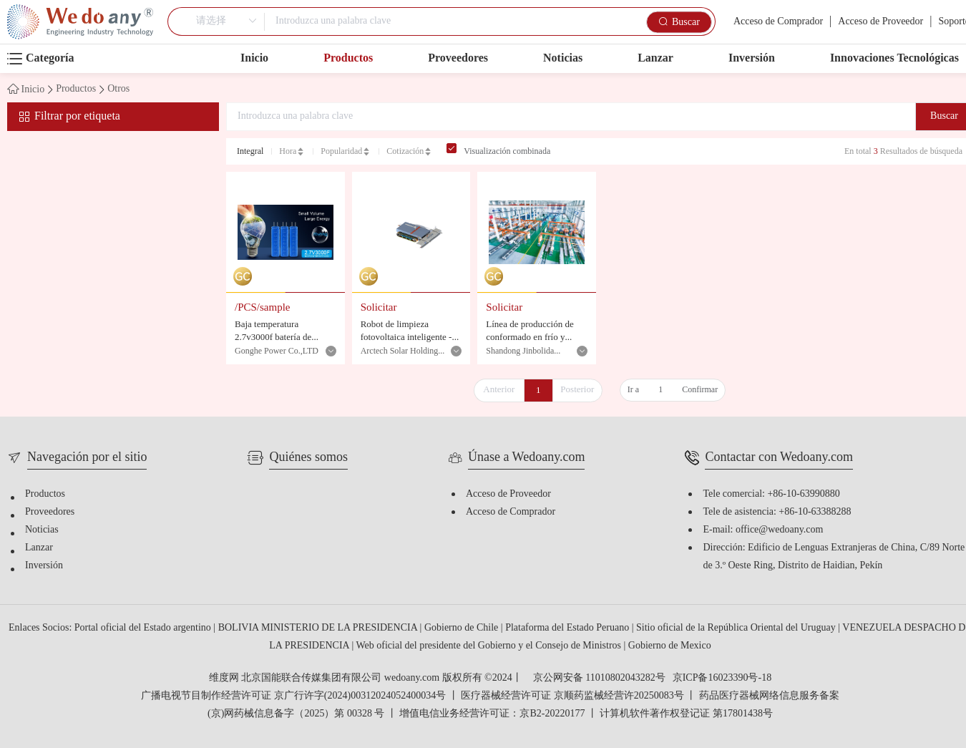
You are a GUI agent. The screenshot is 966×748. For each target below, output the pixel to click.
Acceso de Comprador (778, 21)
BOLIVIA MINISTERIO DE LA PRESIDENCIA (319, 628)
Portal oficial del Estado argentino (144, 628)
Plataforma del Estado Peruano (568, 628)
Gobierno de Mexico (669, 646)
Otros (118, 89)
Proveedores (458, 58)
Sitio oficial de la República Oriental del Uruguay (737, 628)
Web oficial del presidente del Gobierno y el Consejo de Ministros (489, 646)
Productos (348, 58)
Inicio (254, 58)
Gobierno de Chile (462, 628)
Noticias (562, 58)
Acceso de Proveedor (880, 21)
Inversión (751, 58)
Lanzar (655, 58)
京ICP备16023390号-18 (722, 679)
